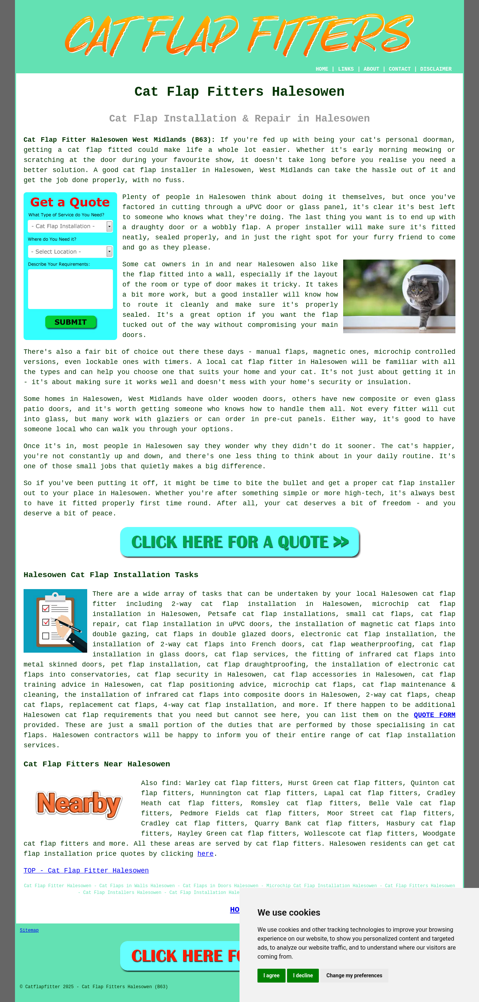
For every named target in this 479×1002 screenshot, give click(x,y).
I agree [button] (271, 975)
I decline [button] (303, 975)
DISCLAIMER (436, 69)
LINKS (346, 69)
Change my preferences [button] (354, 975)
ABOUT (371, 69)
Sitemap (29, 930)
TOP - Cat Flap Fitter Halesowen (86, 870)
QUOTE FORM (434, 715)
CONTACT (400, 69)
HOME (322, 69)
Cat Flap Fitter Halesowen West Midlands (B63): (119, 140)
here (205, 854)
